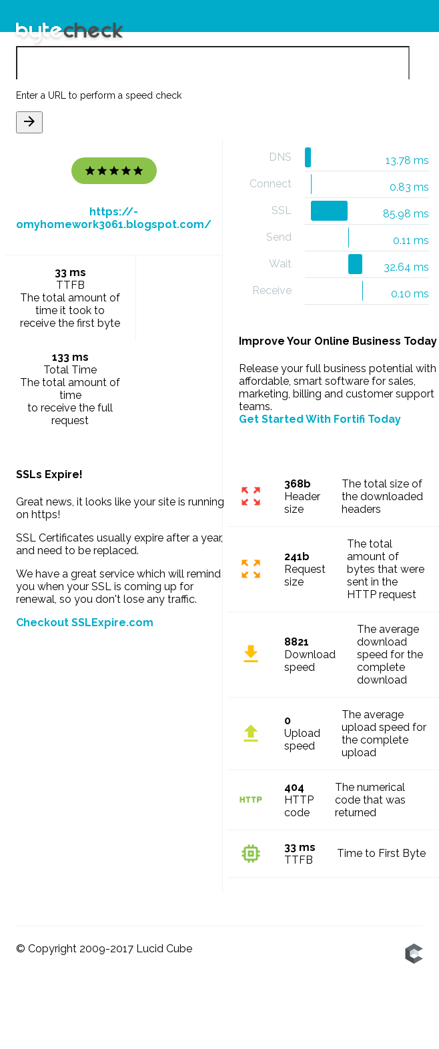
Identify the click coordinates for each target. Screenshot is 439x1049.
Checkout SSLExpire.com (84, 622)
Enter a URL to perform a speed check (98, 96)
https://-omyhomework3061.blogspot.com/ (113, 218)
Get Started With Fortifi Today (320, 419)
